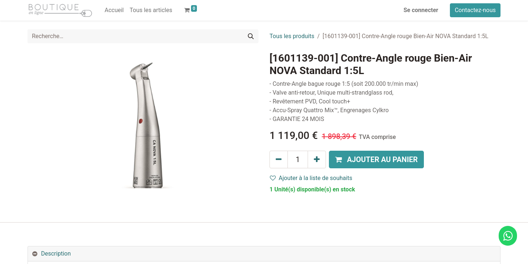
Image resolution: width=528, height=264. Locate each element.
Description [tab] (56, 253)
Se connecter (421, 10)
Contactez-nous (475, 10)
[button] (376, 159)
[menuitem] (114, 10)
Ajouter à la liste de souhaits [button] (311, 178)
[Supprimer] (279, 159)
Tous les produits (292, 36)
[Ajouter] (317, 159)
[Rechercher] (250, 36)
